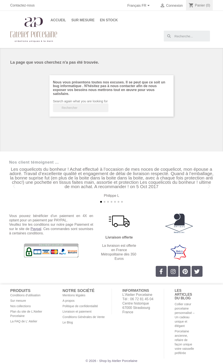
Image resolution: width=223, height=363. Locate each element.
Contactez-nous (22, 5)
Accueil (58, 20)
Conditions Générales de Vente (84, 317)
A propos (68, 300)
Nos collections (20, 306)
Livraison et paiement (77, 311)
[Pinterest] (185, 271)
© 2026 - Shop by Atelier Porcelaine (111, 361)
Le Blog (68, 322)
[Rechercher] (80, 107)
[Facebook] (161, 271)
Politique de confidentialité (80, 306)
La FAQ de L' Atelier (23, 321)
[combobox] (187, 36)
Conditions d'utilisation (25, 295)
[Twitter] (197, 271)
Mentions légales (74, 295)
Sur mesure (18, 300)
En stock (109, 20)
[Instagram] (173, 271)
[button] (14, 186)
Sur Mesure (83, 20)
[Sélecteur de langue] (139, 5)
